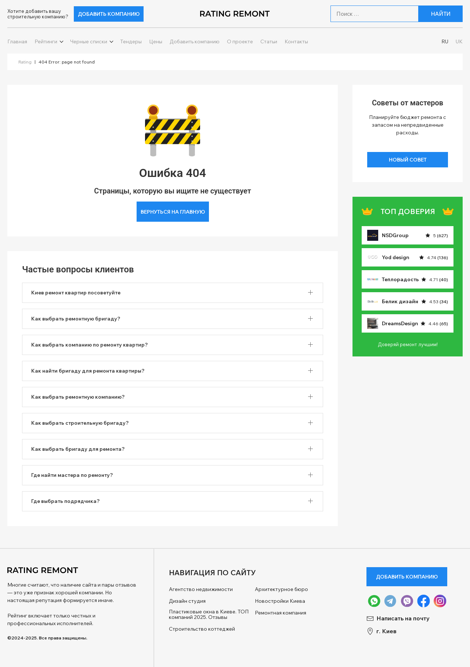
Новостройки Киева (280, 601)
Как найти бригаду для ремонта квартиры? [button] (88, 370)
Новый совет (408, 159)
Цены (155, 41)
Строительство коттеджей (202, 629)
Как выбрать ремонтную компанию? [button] (78, 397)
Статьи (268, 41)
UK (459, 41)
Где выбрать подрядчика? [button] (65, 501)
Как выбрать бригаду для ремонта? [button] (78, 449)
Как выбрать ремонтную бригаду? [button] (75, 318)
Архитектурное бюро (281, 589)
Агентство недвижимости (201, 589)
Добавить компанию (109, 14)
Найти (441, 13)
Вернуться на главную (173, 212)
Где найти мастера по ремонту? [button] (72, 475)
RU (444, 41)
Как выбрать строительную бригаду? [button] (80, 423)
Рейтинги (46, 41)
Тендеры (131, 41)
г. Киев (381, 631)
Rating (25, 61)
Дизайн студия (187, 601)
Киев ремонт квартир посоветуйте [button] (75, 292)
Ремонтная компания (280, 613)
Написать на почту (398, 618)
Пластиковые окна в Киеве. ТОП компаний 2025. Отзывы (209, 614)
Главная (17, 41)
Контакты (296, 41)
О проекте (240, 41)
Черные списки (88, 41)
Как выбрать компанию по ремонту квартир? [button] (89, 344)
